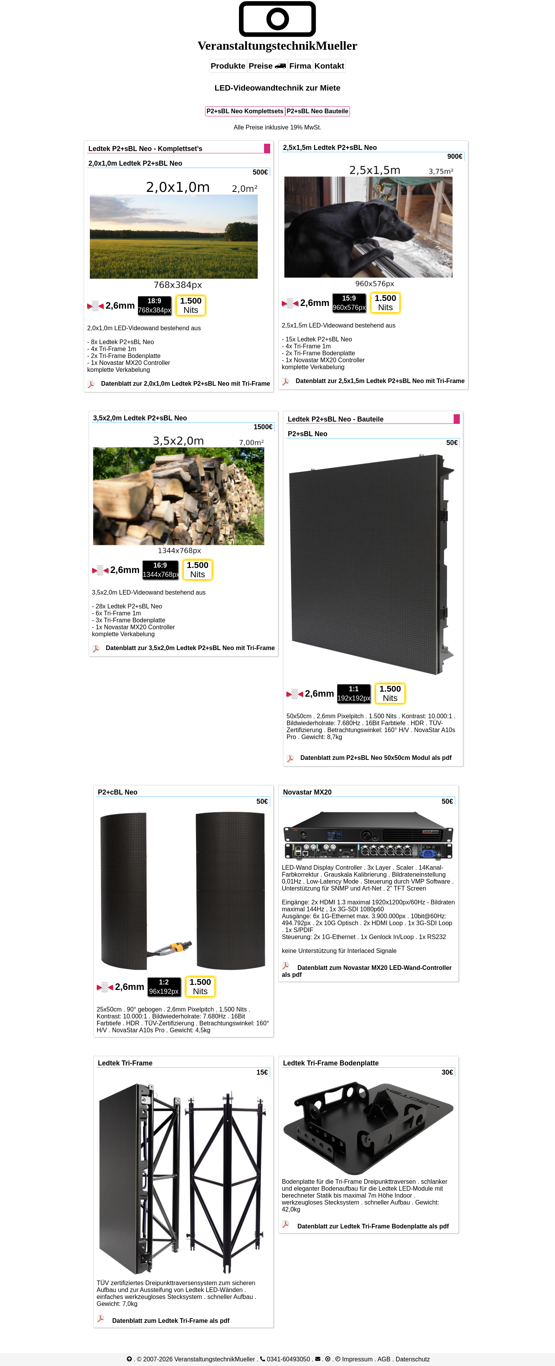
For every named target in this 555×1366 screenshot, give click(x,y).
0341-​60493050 (285, 1359)
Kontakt (329, 65)
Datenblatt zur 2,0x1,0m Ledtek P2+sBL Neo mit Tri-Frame (185, 383)
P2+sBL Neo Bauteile (317, 111)
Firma (300, 65)
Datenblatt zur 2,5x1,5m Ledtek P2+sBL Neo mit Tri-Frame (380, 381)
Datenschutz (413, 1359)
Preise (267, 65)
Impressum (357, 1359)
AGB (383, 1359)
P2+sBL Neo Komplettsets (245, 111)
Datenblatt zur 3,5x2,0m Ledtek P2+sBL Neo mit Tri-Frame (190, 648)
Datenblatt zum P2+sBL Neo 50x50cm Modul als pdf (375, 757)
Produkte (228, 65)
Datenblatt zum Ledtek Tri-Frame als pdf (163, 1320)
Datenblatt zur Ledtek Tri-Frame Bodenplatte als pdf (365, 1226)
